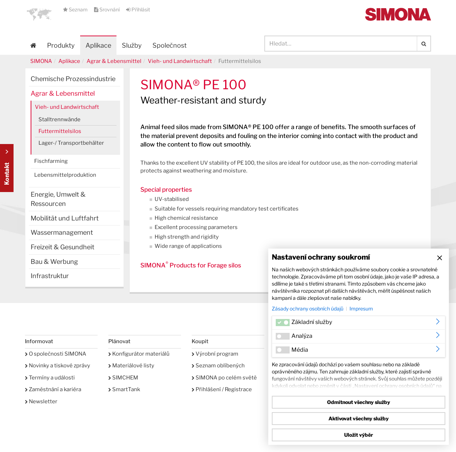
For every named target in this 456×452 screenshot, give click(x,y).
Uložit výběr (358, 435)
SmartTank (124, 389)
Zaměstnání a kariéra (53, 389)
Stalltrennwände (59, 119)
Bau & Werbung (54, 261)
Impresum (361, 308)
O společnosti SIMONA (55, 354)
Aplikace (98, 45)
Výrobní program (215, 354)
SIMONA (41, 61)
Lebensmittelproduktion (65, 175)
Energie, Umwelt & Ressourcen (58, 199)
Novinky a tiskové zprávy (57, 365)
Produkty (61, 45)
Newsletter (41, 401)
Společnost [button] (169, 45)
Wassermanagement (62, 232)
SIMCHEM (123, 377)
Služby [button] (132, 45)
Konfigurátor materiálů (139, 354)
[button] (39, 14)
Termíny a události (50, 377)
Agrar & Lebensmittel (114, 61)
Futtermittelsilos (59, 131)
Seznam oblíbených (218, 365)
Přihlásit (138, 9)
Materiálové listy (131, 365)
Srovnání (107, 9)
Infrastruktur (50, 276)
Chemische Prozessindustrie (73, 79)
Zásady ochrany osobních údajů (307, 308)
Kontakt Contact (7, 168)
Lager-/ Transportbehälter (71, 143)
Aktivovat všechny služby (358, 418)
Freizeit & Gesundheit (62, 247)
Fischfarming (51, 161)
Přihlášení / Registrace (222, 389)
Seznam (76, 9)
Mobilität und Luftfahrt (65, 218)
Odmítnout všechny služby (358, 402)
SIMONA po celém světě (224, 377)
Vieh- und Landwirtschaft (180, 61)
